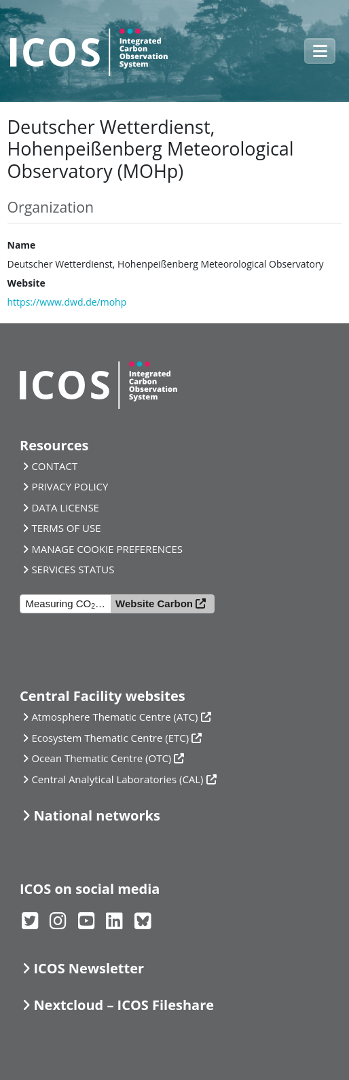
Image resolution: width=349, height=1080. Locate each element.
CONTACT (54, 466)
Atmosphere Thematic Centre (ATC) (114, 716)
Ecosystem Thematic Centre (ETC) (110, 737)
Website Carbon (154, 603)
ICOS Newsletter (88, 968)
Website (26, 282)
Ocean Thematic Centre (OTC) (101, 758)
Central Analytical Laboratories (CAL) (117, 779)
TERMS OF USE (65, 528)
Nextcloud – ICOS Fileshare (123, 1005)
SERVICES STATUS (72, 569)
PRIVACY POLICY (69, 486)
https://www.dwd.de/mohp (67, 301)
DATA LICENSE (65, 507)
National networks (96, 815)
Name (21, 244)
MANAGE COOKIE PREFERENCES (107, 549)
